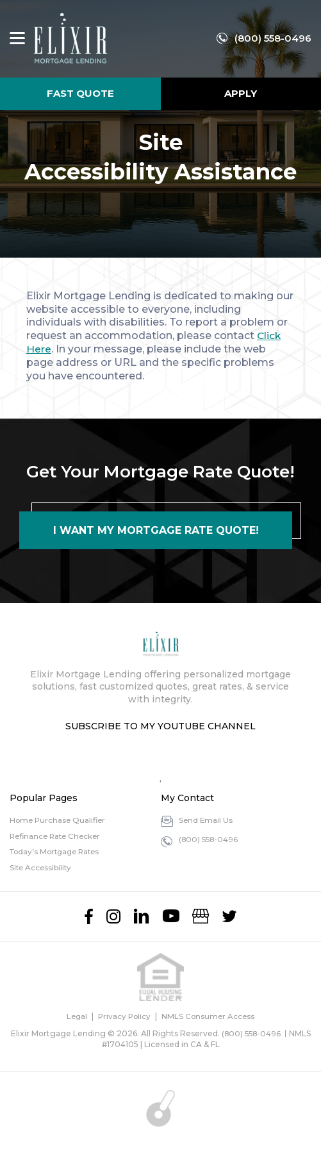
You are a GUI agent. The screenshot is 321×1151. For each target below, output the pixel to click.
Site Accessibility (42, 867)
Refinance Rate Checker (58, 836)
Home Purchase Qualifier (59, 820)
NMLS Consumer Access (209, 1016)
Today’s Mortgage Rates (58, 851)
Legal (75, 1016)
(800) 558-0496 (273, 38)
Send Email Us (206, 820)
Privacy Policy (124, 1016)
